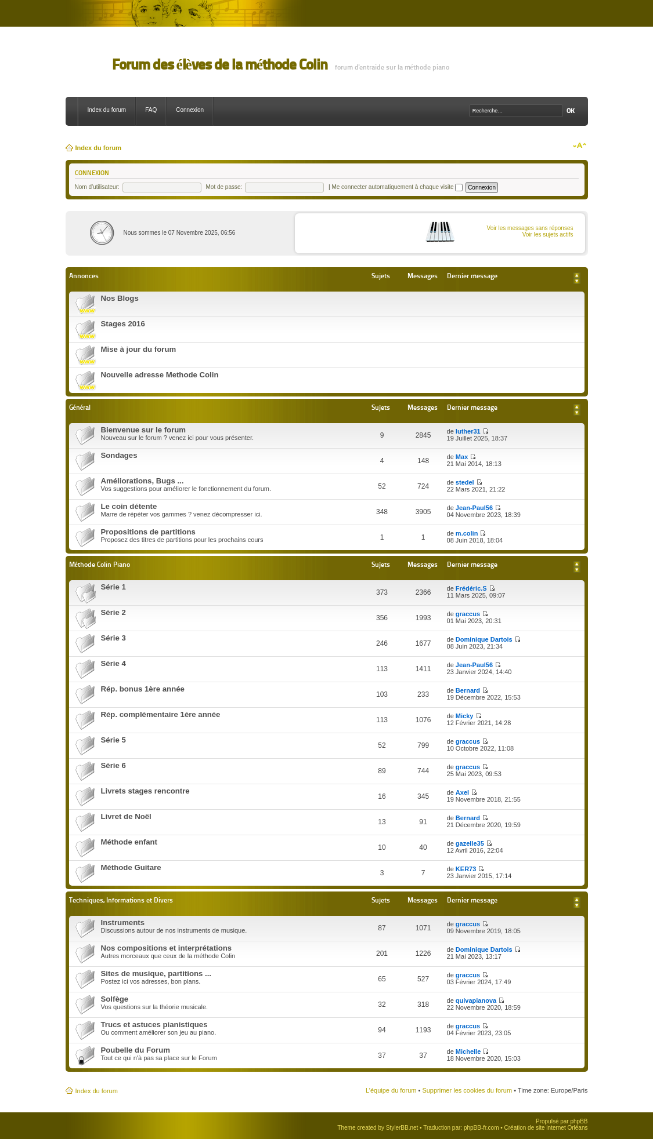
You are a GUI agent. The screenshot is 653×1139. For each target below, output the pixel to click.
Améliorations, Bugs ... (142, 480)
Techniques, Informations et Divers (121, 900)
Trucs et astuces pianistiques (154, 1024)
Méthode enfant (129, 842)
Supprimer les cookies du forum (467, 1090)
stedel (465, 482)
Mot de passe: (224, 187)
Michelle (468, 1051)
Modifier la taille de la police (579, 145)
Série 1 (113, 587)
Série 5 (113, 740)
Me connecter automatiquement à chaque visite (397, 187)
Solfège (115, 999)
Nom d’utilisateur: (97, 187)
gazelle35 (470, 843)
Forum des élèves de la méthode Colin (219, 65)
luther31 (468, 431)
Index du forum (107, 110)
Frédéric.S (471, 588)
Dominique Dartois (484, 639)
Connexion (190, 110)
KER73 (466, 868)
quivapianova (476, 1000)
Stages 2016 (123, 323)
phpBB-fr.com (481, 1128)
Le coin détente (129, 506)
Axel (462, 792)
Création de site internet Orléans (546, 1128)
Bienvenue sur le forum (143, 429)
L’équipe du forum (391, 1090)
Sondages (119, 455)
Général (80, 407)
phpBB (578, 1121)
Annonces (84, 275)
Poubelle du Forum (135, 1050)
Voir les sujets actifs (547, 234)
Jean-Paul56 (474, 507)
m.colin (467, 533)
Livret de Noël (126, 816)
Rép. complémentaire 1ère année (161, 714)
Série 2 (113, 612)
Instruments (123, 922)
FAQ (151, 110)
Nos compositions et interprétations (166, 948)
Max (462, 456)
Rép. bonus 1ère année (143, 689)
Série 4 (113, 663)
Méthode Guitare (131, 867)
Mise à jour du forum (138, 349)
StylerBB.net (402, 1128)
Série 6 (113, 765)
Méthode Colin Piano (99, 564)
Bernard (468, 690)
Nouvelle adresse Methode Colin (160, 374)
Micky (465, 715)
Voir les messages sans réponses (530, 228)
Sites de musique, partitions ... (156, 973)
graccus (468, 613)
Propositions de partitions (148, 531)
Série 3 (113, 638)
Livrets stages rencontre (145, 791)
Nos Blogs (120, 298)
